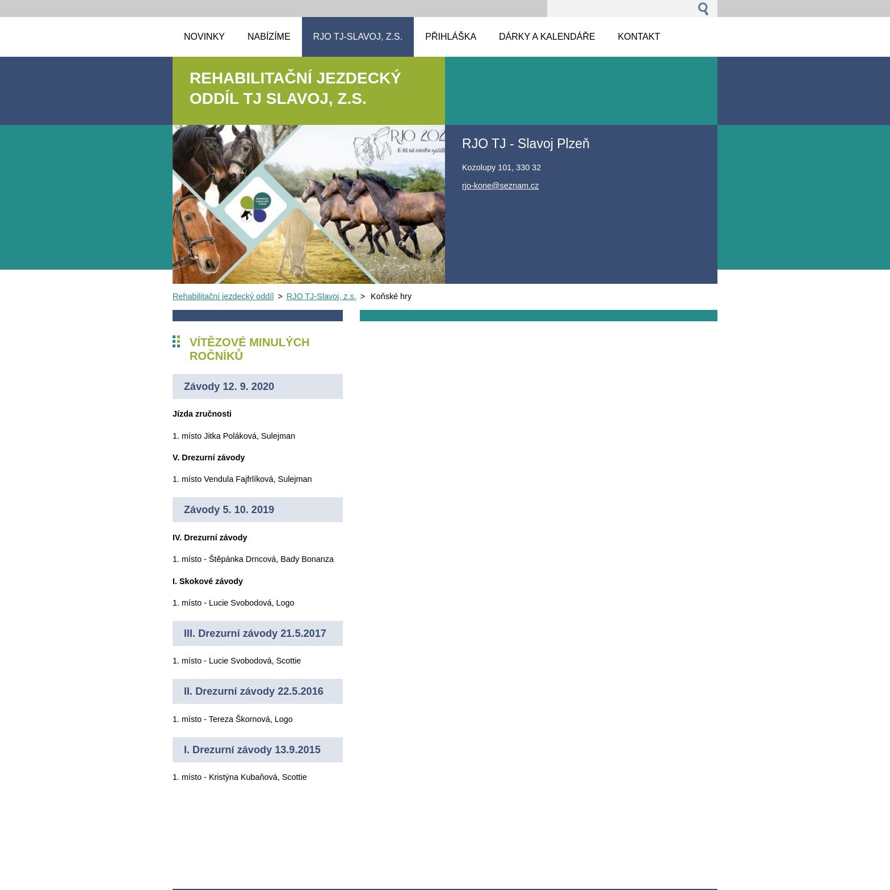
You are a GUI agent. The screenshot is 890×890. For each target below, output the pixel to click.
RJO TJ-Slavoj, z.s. (321, 296)
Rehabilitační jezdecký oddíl (223, 296)
